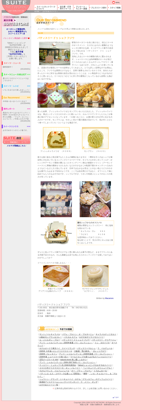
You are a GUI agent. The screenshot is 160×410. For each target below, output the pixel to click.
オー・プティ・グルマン (81, 371)
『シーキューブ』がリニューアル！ (97, 368)
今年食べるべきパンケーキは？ (15, 101)
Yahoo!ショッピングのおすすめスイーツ (95, 365)
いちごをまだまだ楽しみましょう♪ (16, 90)
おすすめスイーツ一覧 (48, 385)
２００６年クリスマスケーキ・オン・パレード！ (60, 368)
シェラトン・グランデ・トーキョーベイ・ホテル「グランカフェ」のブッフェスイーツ (75, 379)
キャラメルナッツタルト (106, 334)
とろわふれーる (100, 371)
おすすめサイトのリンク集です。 (16, 130)
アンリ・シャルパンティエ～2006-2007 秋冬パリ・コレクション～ (67, 362)
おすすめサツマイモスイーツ (91, 337)
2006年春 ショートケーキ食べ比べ (53, 357)
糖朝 (85, 374)
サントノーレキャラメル (49, 334)
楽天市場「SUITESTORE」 (15, 53)
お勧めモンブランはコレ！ (50, 337)
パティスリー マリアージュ (104, 340)
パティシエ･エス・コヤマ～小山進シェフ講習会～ (60, 374)
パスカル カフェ (70, 337)
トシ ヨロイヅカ (102, 343)
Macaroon (109, 298)
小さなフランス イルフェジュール (54, 371)
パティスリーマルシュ (86, 348)
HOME (36, 11)
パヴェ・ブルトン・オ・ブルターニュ (78, 334)
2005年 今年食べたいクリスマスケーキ (55, 351)
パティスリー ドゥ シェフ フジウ (76, 340)
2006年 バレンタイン (48, 354)
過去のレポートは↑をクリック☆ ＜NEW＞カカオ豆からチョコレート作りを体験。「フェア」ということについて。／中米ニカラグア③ (16, 116)
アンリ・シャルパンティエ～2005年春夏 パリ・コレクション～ (66, 343)
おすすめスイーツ (49, 11)
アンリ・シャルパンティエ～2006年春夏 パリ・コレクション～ (85, 354)
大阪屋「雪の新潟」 (82, 351)
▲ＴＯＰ (115, 397)
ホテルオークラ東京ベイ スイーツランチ (57, 348)
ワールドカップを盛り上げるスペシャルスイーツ (91, 357)
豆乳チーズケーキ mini (48, 360)
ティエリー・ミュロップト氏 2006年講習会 (57, 365)
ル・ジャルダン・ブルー (49, 340)
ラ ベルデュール (105, 348)
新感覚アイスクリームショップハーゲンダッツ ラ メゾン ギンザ (68, 382)
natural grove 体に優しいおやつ (73, 360)
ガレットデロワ (99, 351)
